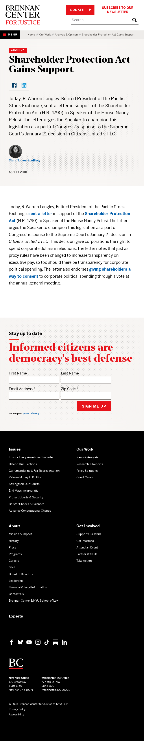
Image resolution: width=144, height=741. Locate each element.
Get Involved (88, 526)
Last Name (70, 373)
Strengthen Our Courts (24, 484)
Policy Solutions (87, 471)
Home (31, 34)
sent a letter (40, 213)
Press (12, 547)
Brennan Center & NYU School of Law (34, 601)
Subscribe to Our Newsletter (117, 10)
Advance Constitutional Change (30, 511)
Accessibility (16, 714)
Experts (16, 616)
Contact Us (16, 594)
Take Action (84, 561)
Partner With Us (86, 554)
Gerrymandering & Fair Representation (34, 471)
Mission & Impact (20, 534)
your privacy (31, 413)
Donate (80, 10)
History (14, 541)
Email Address (21, 389)
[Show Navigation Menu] (10, 34)
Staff (12, 567)
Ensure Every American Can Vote (31, 457)
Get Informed (85, 541)
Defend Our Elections (23, 464)
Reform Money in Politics (25, 477)
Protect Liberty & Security (26, 497)
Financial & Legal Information (28, 587)
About (14, 526)
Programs (15, 554)
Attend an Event (87, 547)
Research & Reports (89, 464)
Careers (14, 561)
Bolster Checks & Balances (26, 504)
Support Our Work (88, 534)
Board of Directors (21, 574)
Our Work (45, 34)
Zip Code (68, 389)
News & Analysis (87, 457)
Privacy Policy (17, 709)
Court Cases (84, 477)
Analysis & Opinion (66, 34)
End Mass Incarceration (24, 490)
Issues (15, 449)
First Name (18, 373)
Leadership (16, 581)
